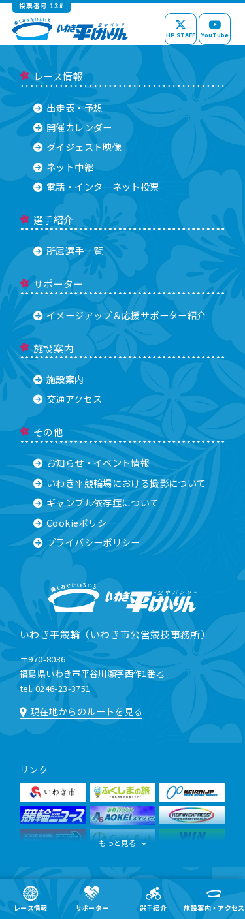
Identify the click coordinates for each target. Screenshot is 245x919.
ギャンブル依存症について (96, 502)
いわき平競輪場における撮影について (119, 483)
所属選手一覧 (68, 250)
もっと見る (122, 845)
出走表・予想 (68, 107)
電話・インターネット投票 (96, 186)
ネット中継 (63, 167)
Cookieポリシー (74, 522)
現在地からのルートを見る (81, 711)
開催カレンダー (72, 127)
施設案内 (58, 379)
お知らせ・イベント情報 (91, 462)
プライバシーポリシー (86, 542)
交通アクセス (67, 398)
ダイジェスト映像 (77, 146)
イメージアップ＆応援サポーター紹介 (119, 315)
